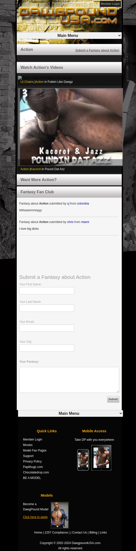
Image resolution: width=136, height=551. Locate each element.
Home (38, 532)
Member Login (110, 3)
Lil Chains (27, 82)
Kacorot (35, 169)
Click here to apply (35, 517)
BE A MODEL (32, 478)
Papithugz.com (33, 467)
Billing (93, 532)
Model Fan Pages (34, 450)
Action (39, 82)
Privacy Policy (32, 461)
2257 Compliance (56, 532)
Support (28, 456)
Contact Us (79, 532)
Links (103, 532)
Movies (27, 445)
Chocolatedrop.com (36, 472)
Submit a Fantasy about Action (97, 50)
